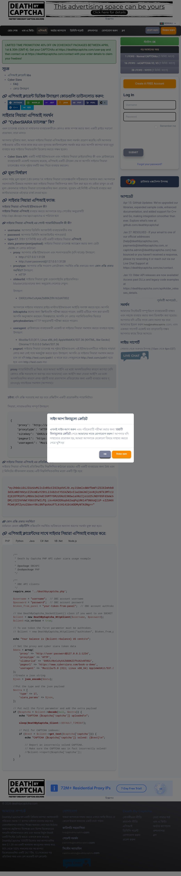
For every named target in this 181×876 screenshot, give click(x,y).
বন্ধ (105, 454)
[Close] (129, 419)
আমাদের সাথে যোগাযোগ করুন (95, 433)
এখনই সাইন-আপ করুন (63, 429)
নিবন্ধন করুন (121, 454)
